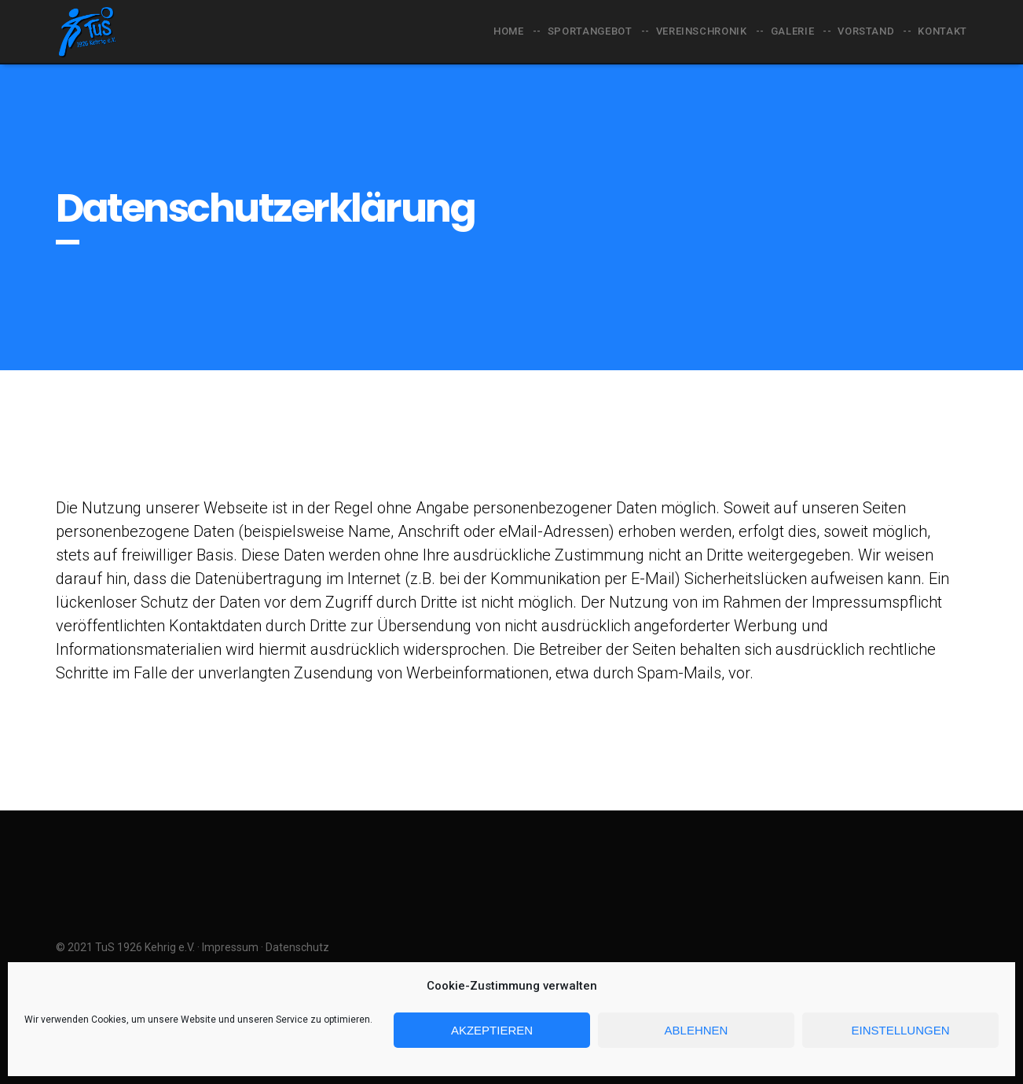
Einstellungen (900, 1030)
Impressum (230, 947)
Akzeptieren (492, 1030)
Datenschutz (297, 947)
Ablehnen (696, 1030)
